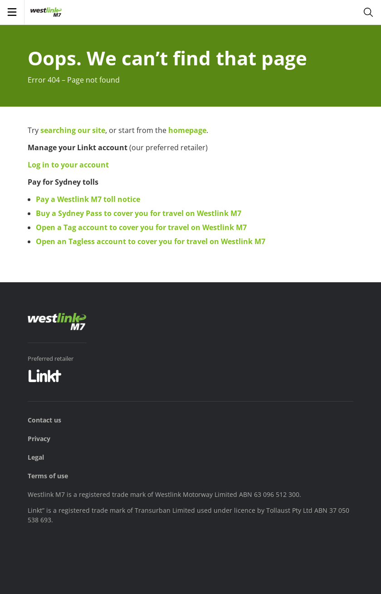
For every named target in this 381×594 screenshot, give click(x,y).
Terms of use (48, 475)
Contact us (44, 420)
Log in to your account (68, 165)
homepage (187, 130)
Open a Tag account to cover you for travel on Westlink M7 (141, 227)
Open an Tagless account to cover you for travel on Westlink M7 (150, 241)
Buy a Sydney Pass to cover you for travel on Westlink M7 (138, 213)
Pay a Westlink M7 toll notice (88, 199)
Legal (36, 457)
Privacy (39, 438)
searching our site (72, 130)
